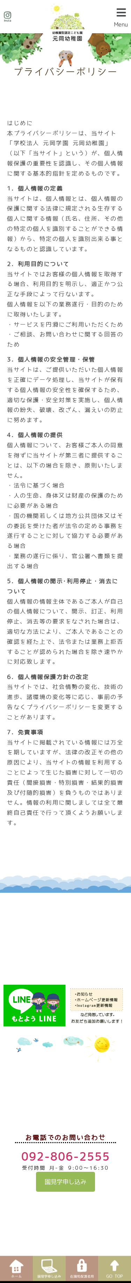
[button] (121, 16)
